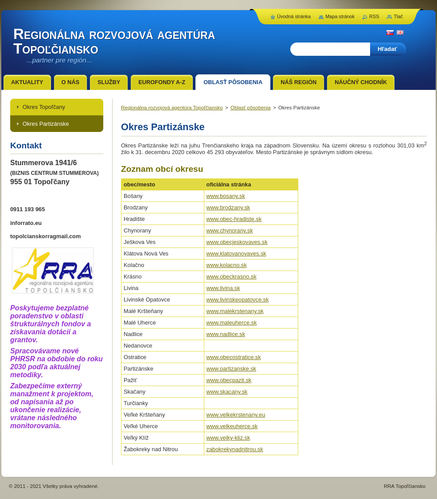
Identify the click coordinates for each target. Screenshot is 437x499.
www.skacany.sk (227, 391)
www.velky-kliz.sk (228, 437)
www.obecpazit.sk (229, 380)
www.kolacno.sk (227, 265)
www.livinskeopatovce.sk (238, 299)
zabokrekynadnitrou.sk (235, 449)
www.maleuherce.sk (232, 322)
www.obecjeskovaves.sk (237, 242)
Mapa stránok (340, 16)
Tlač (398, 16)
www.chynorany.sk (230, 230)
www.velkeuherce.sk (232, 426)
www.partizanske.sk (231, 368)
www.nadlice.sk (226, 334)
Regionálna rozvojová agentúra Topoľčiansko (172, 107)
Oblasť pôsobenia (250, 107)
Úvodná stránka (294, 16)
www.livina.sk (223, 288)
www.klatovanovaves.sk (236, 253)
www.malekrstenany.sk (235, 311)
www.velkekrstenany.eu (236, 414)
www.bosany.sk (226, 196)
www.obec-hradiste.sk (234, 219)
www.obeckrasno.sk (232, 276)
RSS (374, 16)
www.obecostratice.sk (234, 357)
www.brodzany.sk (228, 207)
